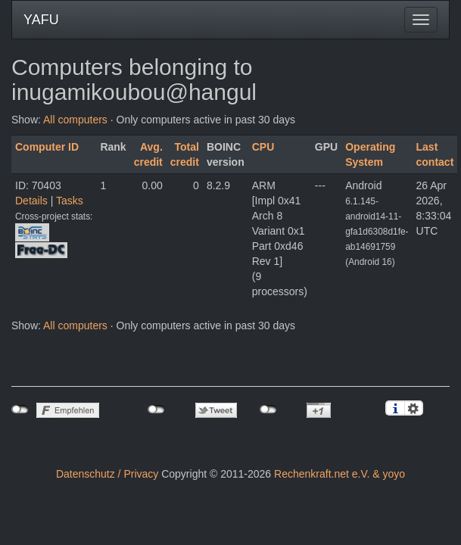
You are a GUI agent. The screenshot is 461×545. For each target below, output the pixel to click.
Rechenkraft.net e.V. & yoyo (339, 474)
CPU (263, 147)
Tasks (69, 201)
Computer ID (47, 147)
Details (31, 201)
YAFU (41, 19)
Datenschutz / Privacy (107, 474)
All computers (75, 120)
